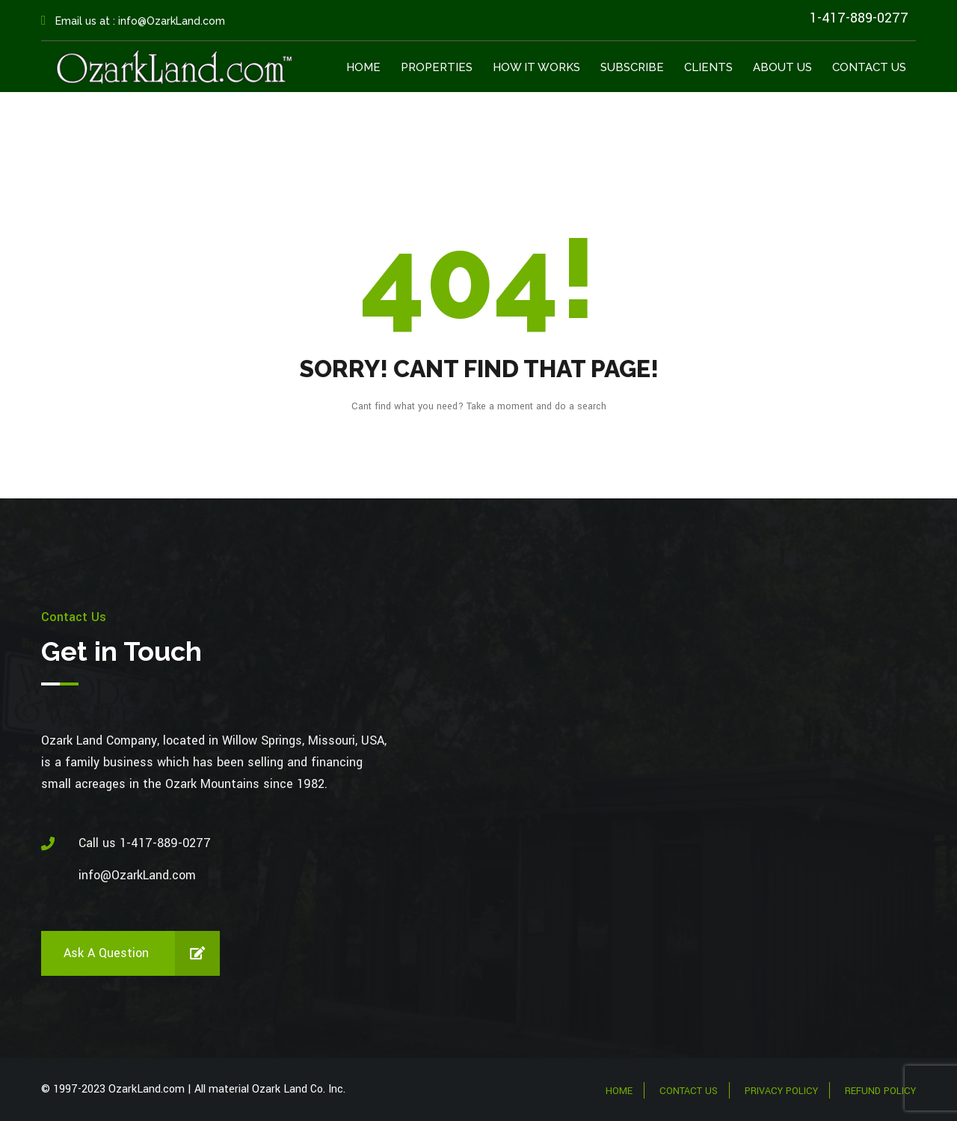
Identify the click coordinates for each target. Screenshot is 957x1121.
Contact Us (869, 67)
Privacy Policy (781, 1091)
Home (363, 67)
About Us (782, 67)
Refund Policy (880, 1091)
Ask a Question (142, 953)
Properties (437, 67)
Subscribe (632, 67)
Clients (708, 67)
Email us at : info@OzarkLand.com (133, 21)
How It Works (536, 67)
